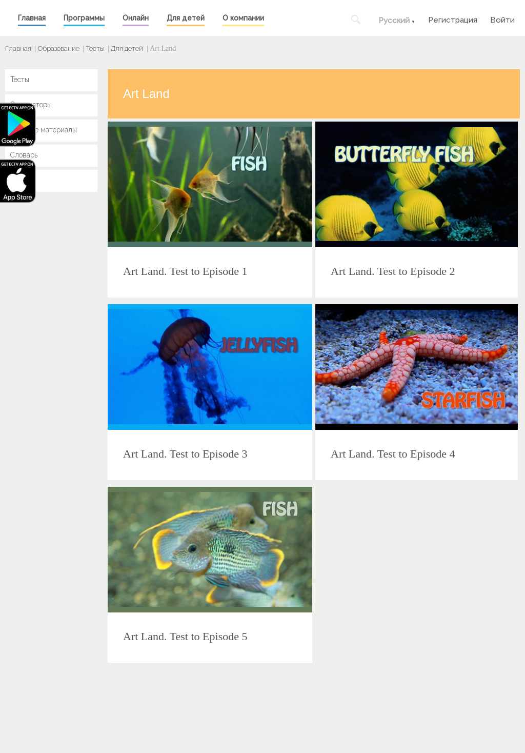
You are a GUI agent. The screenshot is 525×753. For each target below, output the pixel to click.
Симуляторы (31, 105)
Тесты (95, 48)
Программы (84, 18)
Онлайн (136, 18)
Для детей (186, 18)
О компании (243, 18)
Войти (502, 18)
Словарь (23, 155)
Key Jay (23, 180)
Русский (394, 20)
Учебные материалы (43, 130)
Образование (58, 48)
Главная (32, 18)
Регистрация (452, 18)
